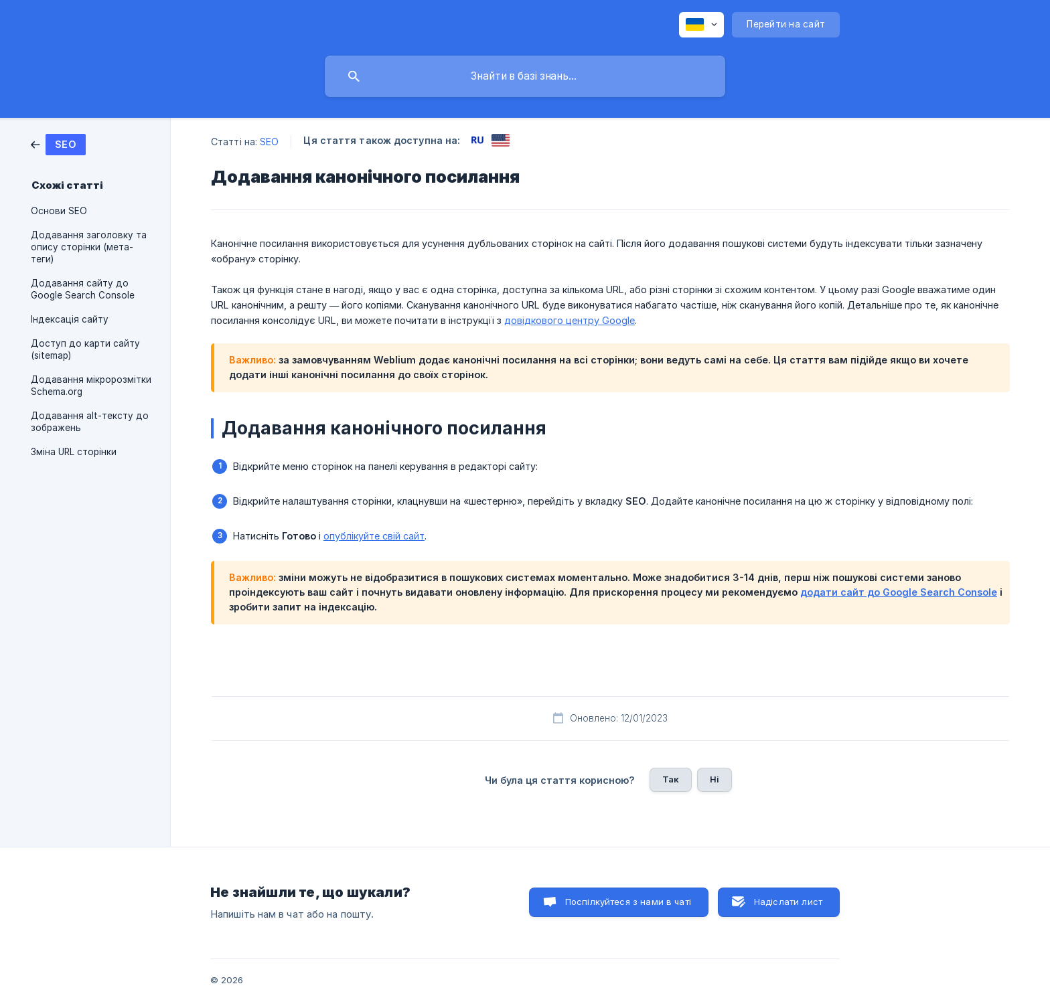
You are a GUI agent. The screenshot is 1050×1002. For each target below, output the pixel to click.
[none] (701, 24)
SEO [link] (269, 141)
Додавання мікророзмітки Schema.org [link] (91, 385)
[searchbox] (525, 76)
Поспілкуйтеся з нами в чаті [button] (628, 901)
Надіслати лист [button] (788, 901)
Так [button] (670, 779)
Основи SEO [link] (59, 210)
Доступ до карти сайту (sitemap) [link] (85, 349)
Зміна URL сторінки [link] (74, 451)
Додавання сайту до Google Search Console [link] (83, 289)
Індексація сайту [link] (69, 319)
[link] (58, 143)
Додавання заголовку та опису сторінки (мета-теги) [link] (89, 247)
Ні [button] (714, 779)
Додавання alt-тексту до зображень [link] (90, 421)
